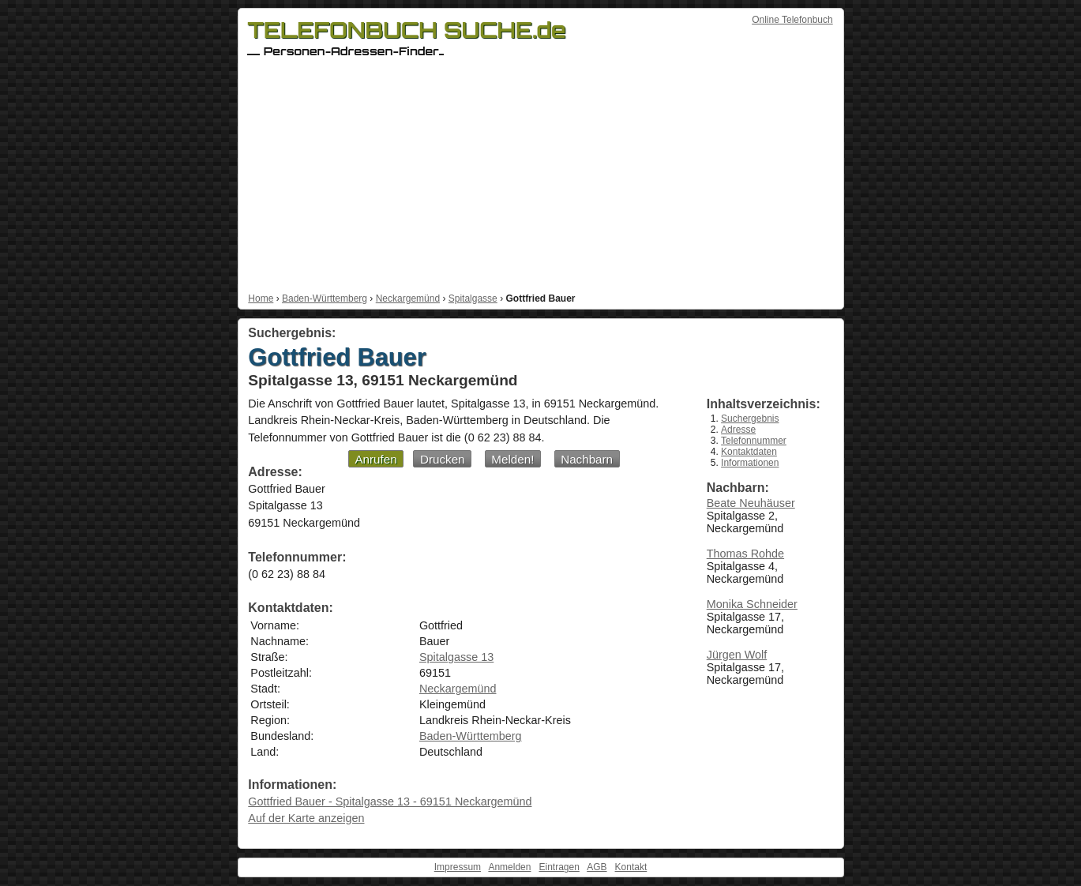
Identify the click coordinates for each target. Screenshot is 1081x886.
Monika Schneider (752, 604)
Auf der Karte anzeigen (306, 818)
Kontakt (631, 867)
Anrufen (375, 459)
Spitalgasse (473, 298)
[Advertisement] (541, 174)
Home (260, 298)
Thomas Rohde (745, 553)
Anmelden (509, 867)
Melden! (512, 459)
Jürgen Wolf (737, 654)
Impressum (457, 867)
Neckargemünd (408, 298)
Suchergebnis (750, 418)
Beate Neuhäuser (751, 503)
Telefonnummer (753, 440)
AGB (596, 867)
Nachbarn (587, 459)
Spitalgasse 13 (456, 657)
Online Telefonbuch (792, 19)
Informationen (750, 462)
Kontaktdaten (749, 451)
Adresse (738, 429)
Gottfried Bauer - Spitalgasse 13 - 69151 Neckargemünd (389, 801)
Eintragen (559, 867)
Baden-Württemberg (324, 298)
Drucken (442, 459)
